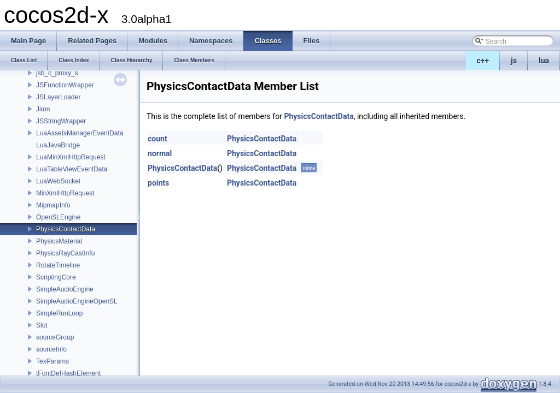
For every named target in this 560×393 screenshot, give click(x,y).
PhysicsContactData (65, 229)
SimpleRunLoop (59, 313)
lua (544, 60)
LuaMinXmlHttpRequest (71, 157)
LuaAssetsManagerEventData (79, 133)
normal (160, 153)
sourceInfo (51, 349)
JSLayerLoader (58, 97)
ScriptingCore (56, 277)
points (158, 182)
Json (43, 109)
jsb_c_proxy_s (57, 73)
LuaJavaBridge (58, 145)
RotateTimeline (58, 265)
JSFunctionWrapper (65, 85)
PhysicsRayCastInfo (65, 253)
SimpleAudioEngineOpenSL (77, 301)
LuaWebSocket (58, 181)
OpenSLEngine (58, 217)
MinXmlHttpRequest (65, 193)
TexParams (52, 361)
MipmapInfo (53, 205)
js (514, 60)
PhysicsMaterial (59, 241)
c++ (483, 60)
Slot (42, 325)
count (157, 138)
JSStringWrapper (61, 121)
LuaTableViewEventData (72, 169)
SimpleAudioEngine (65, 289)
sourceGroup (55, 337)
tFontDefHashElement (68, 373)
